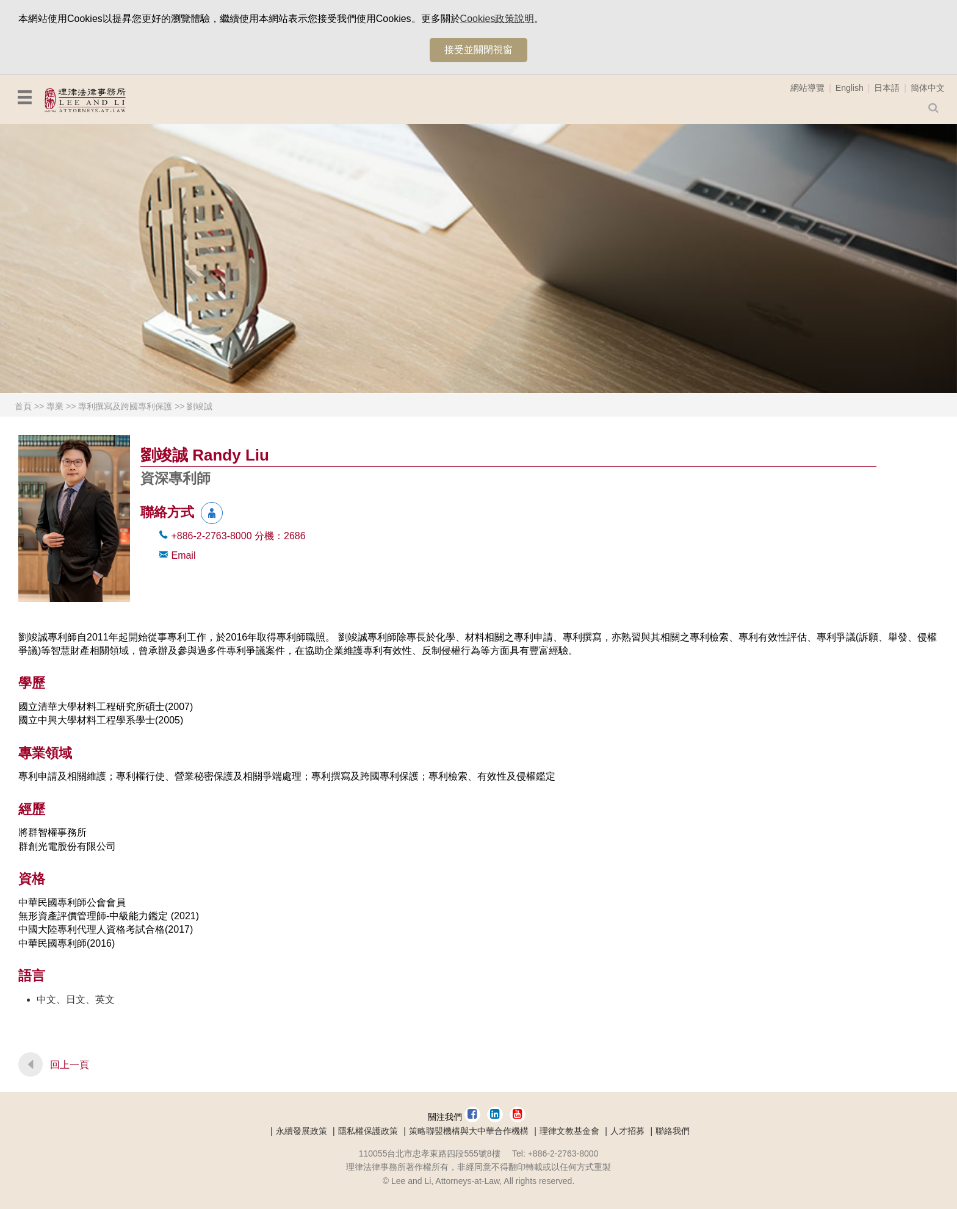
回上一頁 (69, 1065)
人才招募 (627, 1131)
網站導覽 (807, 88)
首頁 (23, 406)
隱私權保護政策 (368, 1131)
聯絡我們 (672, 1131)
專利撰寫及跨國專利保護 (125, 406)
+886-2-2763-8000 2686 (238, 536)
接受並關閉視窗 (478, 50)
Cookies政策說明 (497, 18)
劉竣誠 (199, 406)
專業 (54, 406)
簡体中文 (928, 88)
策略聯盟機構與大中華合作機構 (469, 1131)
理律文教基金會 (569, 1131)
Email (183, 555)
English (850, 88)
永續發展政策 (301, 1131)
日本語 (887, 88)
